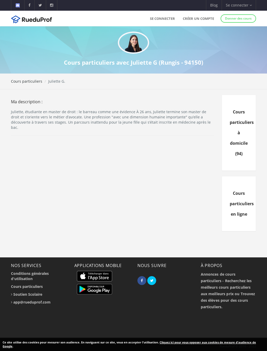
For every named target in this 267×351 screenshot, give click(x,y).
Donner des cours (238, 18)
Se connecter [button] (239, 5)
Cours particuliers (26, 81)
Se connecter (162, 18)
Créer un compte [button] (198, 18)
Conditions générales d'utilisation (30, 276)
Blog (214, 5)
